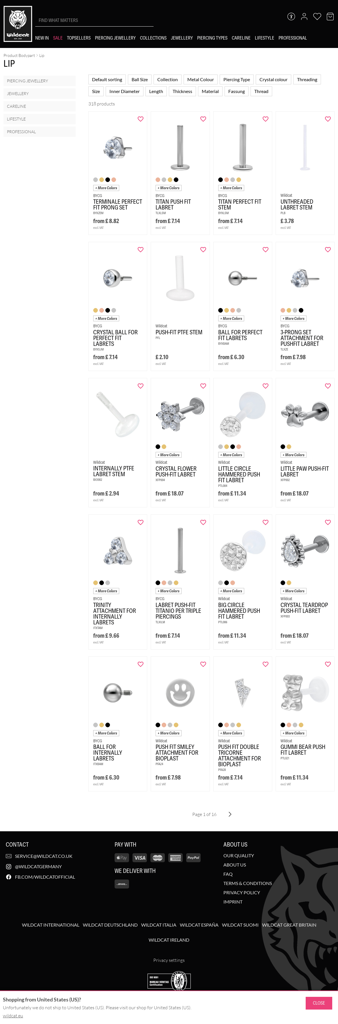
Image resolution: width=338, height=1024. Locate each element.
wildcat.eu (13, 1016)
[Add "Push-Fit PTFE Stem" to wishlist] (203, 249)
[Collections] (153, 38)
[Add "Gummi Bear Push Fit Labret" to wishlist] (327, 664)
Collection (167, 79)
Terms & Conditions (247, 883)
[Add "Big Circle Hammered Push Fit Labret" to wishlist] (265, 522)
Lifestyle (16, 118)
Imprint (232, 901)
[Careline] (241, 38)
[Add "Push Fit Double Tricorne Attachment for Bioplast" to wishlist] (265, 664)
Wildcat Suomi (240, 925)
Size (96, 91)
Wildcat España (199, 925)
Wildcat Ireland (169, 940)
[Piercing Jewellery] (115, 38)
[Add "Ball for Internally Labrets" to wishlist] (140, 664)
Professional (21, 131)
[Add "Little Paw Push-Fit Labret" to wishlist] (327, 386)
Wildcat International (50, 925)
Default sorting (107, 79)
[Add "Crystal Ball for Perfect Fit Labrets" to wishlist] (140, 249)
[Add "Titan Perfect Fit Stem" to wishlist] (265, 119)
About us (234, 864)
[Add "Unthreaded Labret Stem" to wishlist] (327, 119)
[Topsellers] (79, 38)
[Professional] (293, 38)
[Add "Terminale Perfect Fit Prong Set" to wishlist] (140, 119)
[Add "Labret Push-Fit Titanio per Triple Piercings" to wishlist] (203, 522)
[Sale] (58, 38)
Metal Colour (200, 79)
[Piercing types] (212, 38)
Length (156, 91)
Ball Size (140, 79)
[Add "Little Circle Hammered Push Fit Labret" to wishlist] (265, 386)
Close (319, 1003)
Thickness (182, 91)
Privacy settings (169, 960)
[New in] (42, 38)
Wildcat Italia (158, 925)
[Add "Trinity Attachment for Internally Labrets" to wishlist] (140, 522)
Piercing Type (236, 79)
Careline (16, 106)
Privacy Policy (241, 892)
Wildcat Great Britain (289, 925)
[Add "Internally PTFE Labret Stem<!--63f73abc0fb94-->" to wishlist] (140, 386)
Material (210, 91)
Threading (307, 79)
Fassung (236, 91)
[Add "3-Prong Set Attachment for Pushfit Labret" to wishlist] (327, 249)
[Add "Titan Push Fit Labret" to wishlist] (203, 119)
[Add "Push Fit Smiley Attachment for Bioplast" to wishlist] (203, 664)
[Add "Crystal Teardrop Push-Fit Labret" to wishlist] (327, 522)
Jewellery (18, 93)
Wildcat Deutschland (110, 925)
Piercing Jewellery (27, 80)
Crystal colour (273, 79)
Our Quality (238, 855)
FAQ (228, 874)
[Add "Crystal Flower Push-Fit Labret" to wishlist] (203, 386)
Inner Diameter (124, 91)
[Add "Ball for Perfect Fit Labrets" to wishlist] (265, 249)
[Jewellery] (182, 38)
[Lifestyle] (264, 38)
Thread (261, 91)
